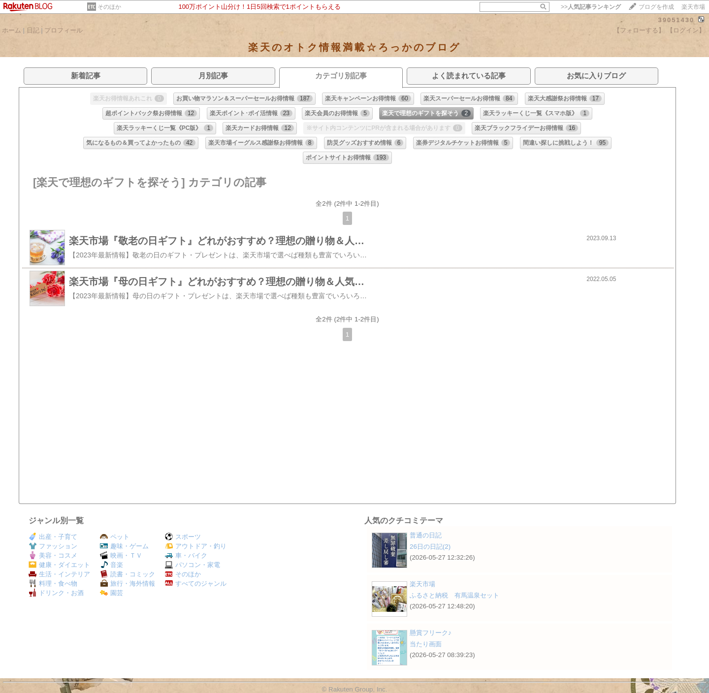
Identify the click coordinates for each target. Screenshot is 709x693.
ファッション (53, 546)
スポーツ (183, 536)
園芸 (111, 593)
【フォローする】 (639, 30)
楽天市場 (693, 6)
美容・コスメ (53, 555)
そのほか (109, 6)
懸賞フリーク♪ (430, 632)
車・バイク (186, 555)
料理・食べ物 (53, 583)
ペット (114, 536)
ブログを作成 (656, 6)
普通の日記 (426, 535)
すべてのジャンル (195, 583)
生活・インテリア (59, 574)
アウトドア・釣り (195, 546)
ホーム (11, 30)
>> (591, 6)
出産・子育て (53, 536)
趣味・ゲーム (124, 546)
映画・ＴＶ (121, 555)
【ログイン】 (686, 30)
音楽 (111, 564)
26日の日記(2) (430, 546)
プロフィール (63, 30)
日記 (33, 30)
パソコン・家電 (192, 564)
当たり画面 (426, 644)
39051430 (676, 20)
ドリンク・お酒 (56, 593)
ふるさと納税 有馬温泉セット (454, 595)
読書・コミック (127, 574)
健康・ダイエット (59, 564)
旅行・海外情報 (127, 583)
